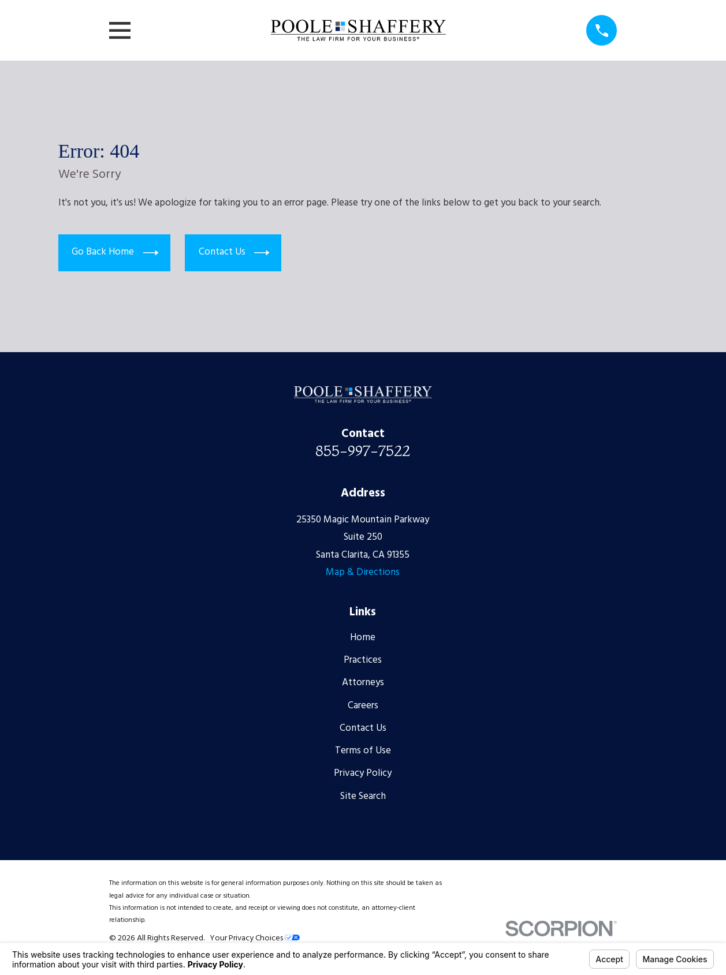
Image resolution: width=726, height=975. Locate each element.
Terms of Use (363, 751)
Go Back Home (115, 252)
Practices (363, 660)
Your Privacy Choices (255, 938)
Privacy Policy (363, 773)
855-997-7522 (362, 451)
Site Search (363, 796)
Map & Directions (363, 572)
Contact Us (234, 252)
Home (362, 637)
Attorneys (363, 682)
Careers (363, 705)
